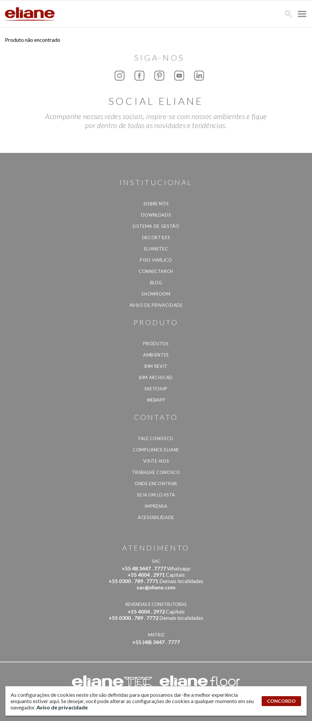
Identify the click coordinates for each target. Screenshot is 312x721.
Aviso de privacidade (156, 305)
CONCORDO (281, 701)
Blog (156, 282)
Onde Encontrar (156, 483)
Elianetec (156, 248)
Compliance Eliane (156, 449)
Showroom (155, 293)
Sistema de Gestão (155, 226)
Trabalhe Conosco (156, 472)
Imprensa (155, 506)
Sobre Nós (156, 203)
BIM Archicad (156, 377)
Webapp (156, 400)
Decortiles (156, 237)
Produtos (156, 343)
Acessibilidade (156, 517)
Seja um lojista (156, 494)
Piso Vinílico (156, 260)
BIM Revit (156, 366)
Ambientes (156, 355)
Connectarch (156, 271)
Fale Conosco (156, 438)
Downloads (156, 215)
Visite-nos (156, 461)
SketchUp (156, 388)
